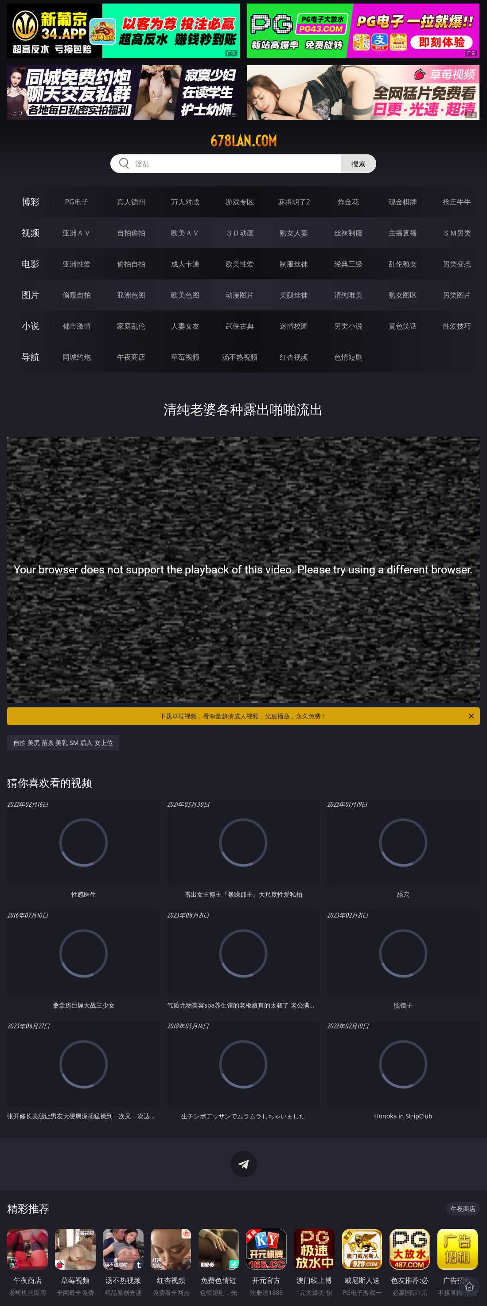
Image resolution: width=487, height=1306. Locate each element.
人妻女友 (185, 326)
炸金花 (348, 202)
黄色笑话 (403, 326)
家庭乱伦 (131, 326)
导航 (30, 357)
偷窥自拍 (76, 295)
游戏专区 (240, 202)
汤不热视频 (239, 357)
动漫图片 (240, 295)
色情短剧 (348, 357)
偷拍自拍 (131, 264)
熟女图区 (403, 295)
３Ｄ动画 (240, 233)
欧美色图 (185, 295)
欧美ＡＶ (185, 233)
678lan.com (243, 141)
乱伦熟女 (403, 264)
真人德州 (131, 202)
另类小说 (348, 326)
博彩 (30, 202)
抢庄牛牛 (457, 202)
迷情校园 (294, 326)
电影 (30, 264)
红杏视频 (294, 357)
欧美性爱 (240, 264)
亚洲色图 (131, 295)
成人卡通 (185, 264)
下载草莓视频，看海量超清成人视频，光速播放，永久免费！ (317, 716)
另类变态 (457, 264)
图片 (30, 295)
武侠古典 (240, 326)
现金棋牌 (403, 202)
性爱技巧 (457, 326)
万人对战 (185, 202)
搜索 (358, 164)
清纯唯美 (348, 295)
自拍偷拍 (131, 233)
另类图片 (457, 295)
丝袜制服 (348, 233)
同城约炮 (76, 357)
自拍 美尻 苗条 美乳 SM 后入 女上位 (63, 742)
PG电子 (76, 202)
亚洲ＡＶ (76, 233)
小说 (30, 326)
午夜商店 (131, 357)
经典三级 (348, 264)
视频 (30, 233)
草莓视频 (185, 357)
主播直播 (403, 233)
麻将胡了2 (294, 202)
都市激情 (76, 326)
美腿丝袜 (294, 295)
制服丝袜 (294, 264)
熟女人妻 (294, 233)
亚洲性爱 (76, 264)
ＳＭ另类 (457, 233)
